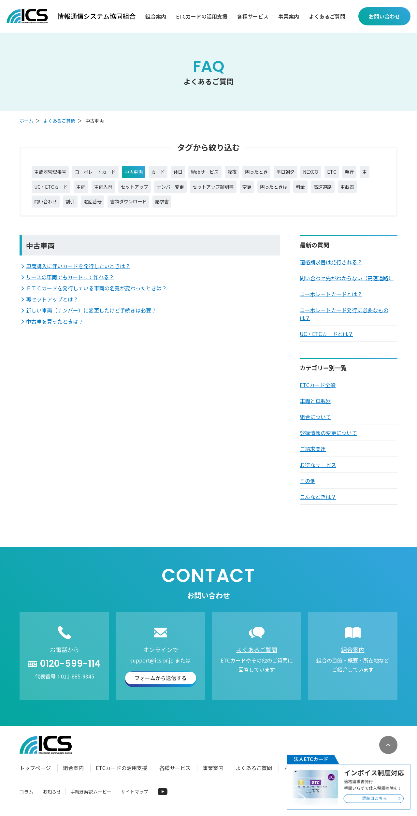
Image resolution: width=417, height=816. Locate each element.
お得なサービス (318, 471)
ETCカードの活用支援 (201, 16)
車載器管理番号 (53, 173)
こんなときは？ (318, 503)
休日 (199, 173)
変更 (312, 190)
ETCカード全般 (318, 391)
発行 (40, 190)
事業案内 (288, 16)
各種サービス (252, 16)
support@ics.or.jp (152, 667)
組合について (315, 423)
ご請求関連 (313, 455)
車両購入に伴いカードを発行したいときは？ (78, 272)
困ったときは (343, 190)
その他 (307, 487)
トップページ (35, 774)
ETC (373, 173)
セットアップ (184, 190)
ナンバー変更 (225, 190)
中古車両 (148, 173)
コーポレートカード (104, 173)
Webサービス (230, 173)
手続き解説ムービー (90, 797)
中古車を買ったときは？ (54, 328)
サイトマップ (134, 797)
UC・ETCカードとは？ (326, 340)
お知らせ (52, 797)
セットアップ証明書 (274, 190)
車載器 (73, 207)
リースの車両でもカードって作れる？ (70, 283)
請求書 (237, 207)
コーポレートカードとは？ (331, 300)
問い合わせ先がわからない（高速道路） (347, 284)
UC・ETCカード (89, 190)
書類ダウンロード (198, 207)
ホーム (26, 120)
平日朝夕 (321, 173)
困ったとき (289, 173)
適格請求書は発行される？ (331, 268)
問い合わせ (104, 207)
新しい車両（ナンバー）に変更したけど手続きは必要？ (91, 317)
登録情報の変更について (328, 439)
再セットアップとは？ (52, 306)
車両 (123, 190)
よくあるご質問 (327, 16)
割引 (132, 207)
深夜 (260, 173)
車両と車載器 (315, 407)
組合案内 (155, 16)
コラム (26, 797)
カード (176, 173)
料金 (373, 190)
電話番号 (157, 207)
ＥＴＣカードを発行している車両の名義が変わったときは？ (96, 295)
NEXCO (350, 173)
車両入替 (148, 190)
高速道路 (45, 207)
